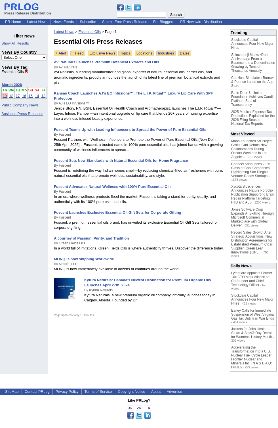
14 (37, 96)
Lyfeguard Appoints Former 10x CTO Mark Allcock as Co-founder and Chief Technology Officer (251, 279)
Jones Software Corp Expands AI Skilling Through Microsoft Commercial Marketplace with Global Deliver (252, 217)
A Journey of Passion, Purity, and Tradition (91, 238)
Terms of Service (98, 391)
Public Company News (20, 105)
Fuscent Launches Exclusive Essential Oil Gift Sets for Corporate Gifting (117, 212)
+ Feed (78, 53)
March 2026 (12, 85)
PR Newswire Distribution (201, 22)
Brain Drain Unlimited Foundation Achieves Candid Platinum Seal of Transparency (253, 99)
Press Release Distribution (27, 11)
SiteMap (12, 391)
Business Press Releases (22, 114)
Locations (144, 53)
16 (24, 96)
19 (5, 96)
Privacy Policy (67, 391)
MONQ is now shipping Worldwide (84, 259)
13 (43, 96)
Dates (184, 53)
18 (11, 96)
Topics (125, 53)
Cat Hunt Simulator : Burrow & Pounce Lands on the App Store (252, 82)
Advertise (174, 391)
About (156, 391)
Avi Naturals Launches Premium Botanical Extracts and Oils (106, 62)
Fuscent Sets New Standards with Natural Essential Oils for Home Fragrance (121, 160)
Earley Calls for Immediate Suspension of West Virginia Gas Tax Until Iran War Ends (252, 314)
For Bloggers (163, 22)
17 (18, 96)
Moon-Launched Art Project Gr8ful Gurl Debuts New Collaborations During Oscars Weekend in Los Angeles (251, 149)
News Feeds (63, 22)
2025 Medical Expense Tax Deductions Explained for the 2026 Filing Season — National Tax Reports (253, 118)
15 (31, 96)
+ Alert (61, 53)
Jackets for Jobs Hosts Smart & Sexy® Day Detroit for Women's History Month (252, 333)
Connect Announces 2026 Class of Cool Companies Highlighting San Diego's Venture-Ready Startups (250, 170)
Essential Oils (14, 72)
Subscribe (88, 22)
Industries (166, 53)
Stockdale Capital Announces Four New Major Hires (252, 44)
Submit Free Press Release (124, 22)
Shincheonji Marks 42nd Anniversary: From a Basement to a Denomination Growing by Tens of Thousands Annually (253, 63)
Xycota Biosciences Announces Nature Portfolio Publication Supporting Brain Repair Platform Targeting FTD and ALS (252, 194)
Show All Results (15, 43)
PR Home (13, 22)
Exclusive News (102, 53)
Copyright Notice (131, 391)
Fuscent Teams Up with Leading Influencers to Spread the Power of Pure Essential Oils (130, 129)
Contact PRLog (37, 391)
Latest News (37, 22)
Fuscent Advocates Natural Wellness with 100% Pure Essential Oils (113, 186)
